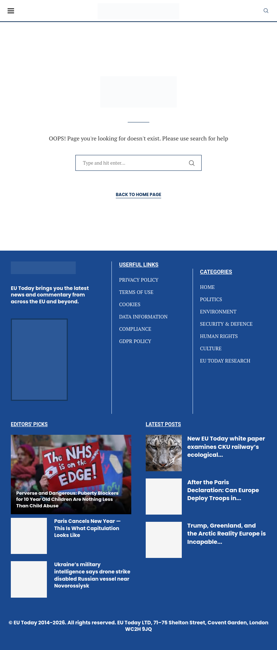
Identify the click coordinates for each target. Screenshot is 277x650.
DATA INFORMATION (143, 316)
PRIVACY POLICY (138, 279)
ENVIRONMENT (218, 311)
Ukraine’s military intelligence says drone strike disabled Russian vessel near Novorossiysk (92, 575)
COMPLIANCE (135, 329)
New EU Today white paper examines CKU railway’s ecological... (226, 446)
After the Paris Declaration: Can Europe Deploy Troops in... (223, 490)
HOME (207, 287)
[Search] (265, 10)
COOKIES (129, 304)
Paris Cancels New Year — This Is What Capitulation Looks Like (87, 528)
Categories (216, 272)
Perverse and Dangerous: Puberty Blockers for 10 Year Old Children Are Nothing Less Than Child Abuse (67, 499)
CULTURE (211, 348)
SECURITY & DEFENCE (226, 323)
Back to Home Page (138, 194)
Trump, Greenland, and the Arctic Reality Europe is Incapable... (226, 533)
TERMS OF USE (136, 292)
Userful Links (138, 265)
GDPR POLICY (135, 341)
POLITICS (211, 299)
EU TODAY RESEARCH (225, 360)
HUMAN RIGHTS (219, 336)
